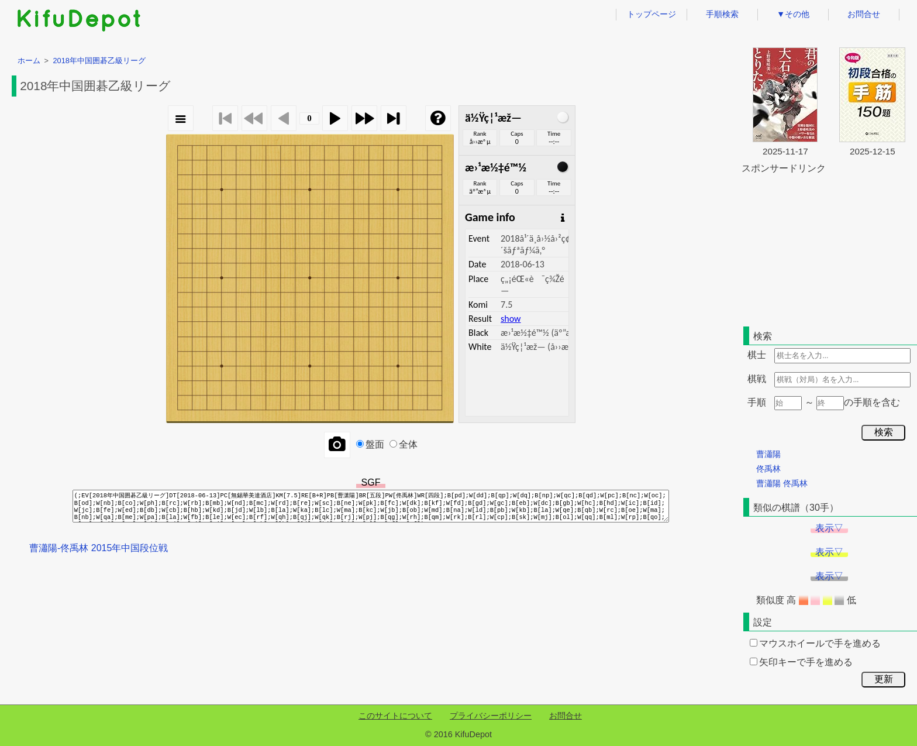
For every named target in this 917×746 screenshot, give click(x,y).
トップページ (651, 14)
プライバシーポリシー (491, 715)
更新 (883, 679)
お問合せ (863, 14)
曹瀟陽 (768, 454)
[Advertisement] (829, 248)
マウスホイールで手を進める (815, 643)
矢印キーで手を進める (801, 662)
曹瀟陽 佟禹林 (782, 483)
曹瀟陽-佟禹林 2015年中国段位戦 (98, 548)
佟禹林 (768, 468)
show (510, 318)
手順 (756, 402)
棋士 (756, 355)
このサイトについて (395, 715)
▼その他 (793, 14)
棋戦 (756, 379)
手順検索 (722, 14)
